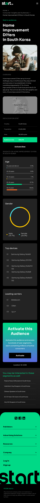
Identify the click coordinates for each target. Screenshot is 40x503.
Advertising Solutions (12, 435)
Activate (20, 355)
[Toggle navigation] (36, 3)
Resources (7, 444)
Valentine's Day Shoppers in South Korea (17, 386)
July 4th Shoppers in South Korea (14, 402)
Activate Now (20, 147)
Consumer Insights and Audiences (16, 13)
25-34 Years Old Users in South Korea (16, 397)
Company (7, 452)
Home (5, 10)
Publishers (7, 427)
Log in (6, 461)
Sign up (7, 465)
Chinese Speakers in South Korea (14, 391)
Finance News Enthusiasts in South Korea (17, 381)
